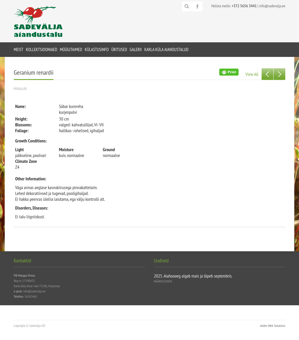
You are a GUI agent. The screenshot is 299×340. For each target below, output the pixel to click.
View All (252, 74)
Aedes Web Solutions (272, 325)
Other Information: (30, 179)
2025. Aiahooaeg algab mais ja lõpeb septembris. (193, 276)
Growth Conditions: (31, 141)
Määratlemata (163, 281)
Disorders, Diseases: (31, 208)
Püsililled (20, 89)
